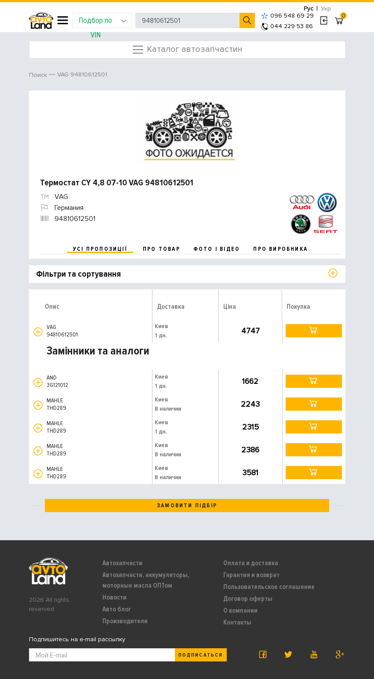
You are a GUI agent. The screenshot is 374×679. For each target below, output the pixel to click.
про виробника (280, 249)
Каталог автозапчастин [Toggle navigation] (187, 49)
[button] (38, 331)
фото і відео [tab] (216, 249)
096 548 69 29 (287, 15)
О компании (240, 610)
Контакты (237, 622)
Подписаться (200, 655)
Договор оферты (247, 599)
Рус (308, 8)
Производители (125, 621)
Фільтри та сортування (78, 274)
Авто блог (116, 609)
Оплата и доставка (250, 563)
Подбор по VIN (103, 21)
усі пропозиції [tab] (100, 249)
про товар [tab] (161, 249)
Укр (326, 8)
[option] (188, 130)
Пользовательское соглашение (269, 587)
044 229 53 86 (287, 26)
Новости (114, 597)
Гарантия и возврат (251, 575)
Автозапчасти (122, 563)
